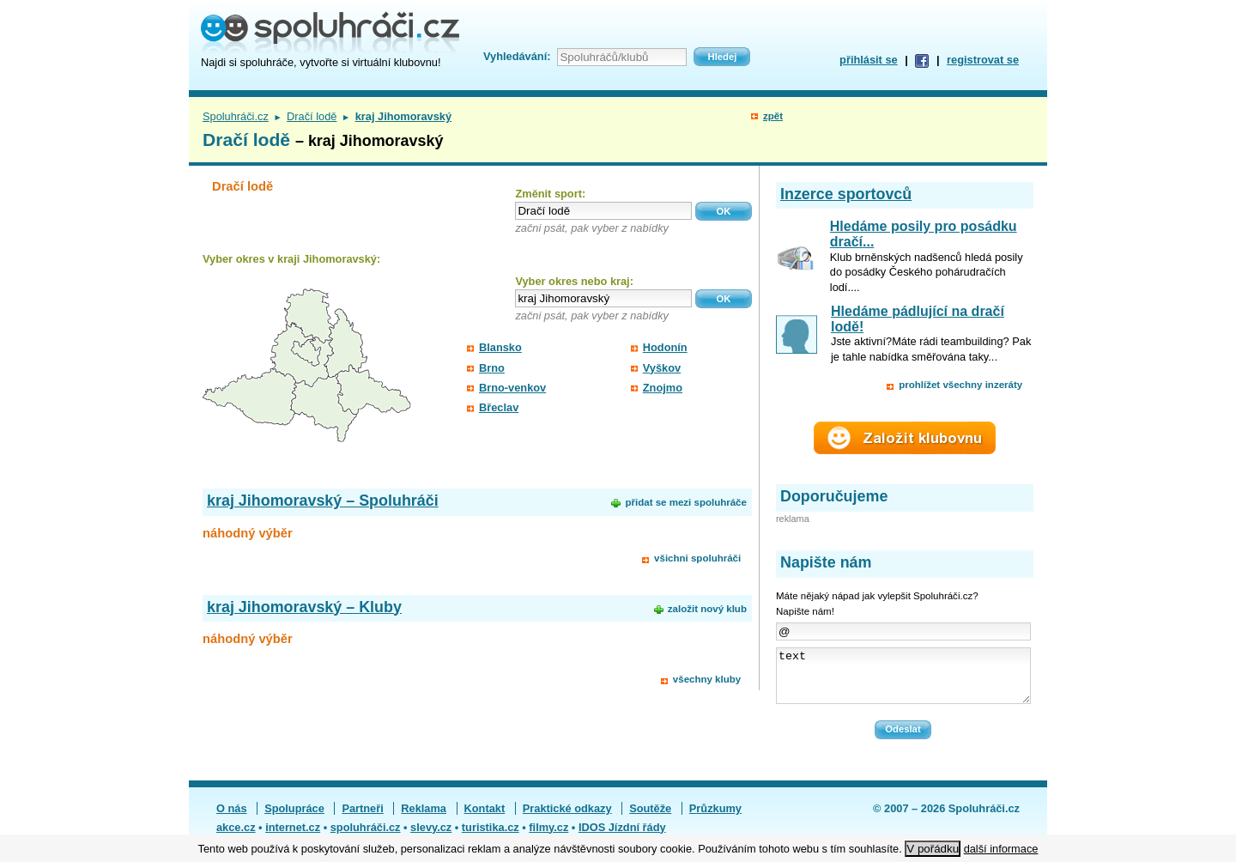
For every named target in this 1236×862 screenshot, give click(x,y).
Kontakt (485, 818)
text (903, 680)
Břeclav (498, 407)
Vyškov (662, 367)
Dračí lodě (311, 116)
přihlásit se (868, 59)
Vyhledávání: (516, 56)
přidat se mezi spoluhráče (685, 502)
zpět (773, 116)
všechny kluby (707, 679)
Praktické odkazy (567, 818)
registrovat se (983, 59)
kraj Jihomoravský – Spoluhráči (323, 500)
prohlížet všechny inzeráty (960, 384)
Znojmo (662, 387)
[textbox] (603, 211)
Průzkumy (715, 818)
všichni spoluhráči (697, 558)
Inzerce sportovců (846, 194)
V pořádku (932, 848)
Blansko (500, 347)
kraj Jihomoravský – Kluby (304, 607)
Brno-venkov (512, 387)
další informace (1001, 848)
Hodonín (665, 347)
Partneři (362, 818)
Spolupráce (294, 818)
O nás (231, 818)
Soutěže (650, 818)
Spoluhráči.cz (236, 116)
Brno (492, 367)
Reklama (423, 818)
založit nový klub (707, 609)
